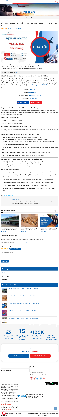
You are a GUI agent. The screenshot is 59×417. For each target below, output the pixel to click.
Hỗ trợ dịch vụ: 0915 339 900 (36, 372)
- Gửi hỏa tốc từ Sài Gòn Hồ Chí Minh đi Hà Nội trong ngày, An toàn (21, 68)
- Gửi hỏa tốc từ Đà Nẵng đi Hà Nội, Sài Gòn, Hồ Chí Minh (18, 67)
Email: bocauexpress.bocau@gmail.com (39, 374)
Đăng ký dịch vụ (40, 356)
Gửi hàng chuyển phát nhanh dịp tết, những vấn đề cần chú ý (23, 318)
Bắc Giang (10, 195)
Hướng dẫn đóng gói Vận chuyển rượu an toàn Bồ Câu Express (24, 303)
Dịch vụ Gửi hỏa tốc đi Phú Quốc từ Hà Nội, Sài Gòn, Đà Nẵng (23, 288)
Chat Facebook (33, 98)
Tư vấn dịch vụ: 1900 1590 (36, 370)
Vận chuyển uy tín (53, 413)
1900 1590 (18, 356)
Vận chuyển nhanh (44, 413)
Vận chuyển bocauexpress (32, 413)
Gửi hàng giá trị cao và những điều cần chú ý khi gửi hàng (22, 296)
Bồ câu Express (15, 199)
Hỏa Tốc (5, 195)
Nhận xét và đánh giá (6, 246)
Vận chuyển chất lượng (42, 415)
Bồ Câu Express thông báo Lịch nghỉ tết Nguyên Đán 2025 (22, 310)
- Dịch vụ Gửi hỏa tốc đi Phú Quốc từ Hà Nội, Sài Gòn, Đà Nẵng (20, 65)
